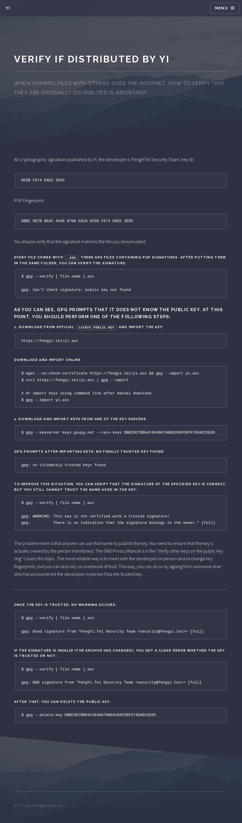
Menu (221, 8)
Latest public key (96, 327)
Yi (8, 8)
